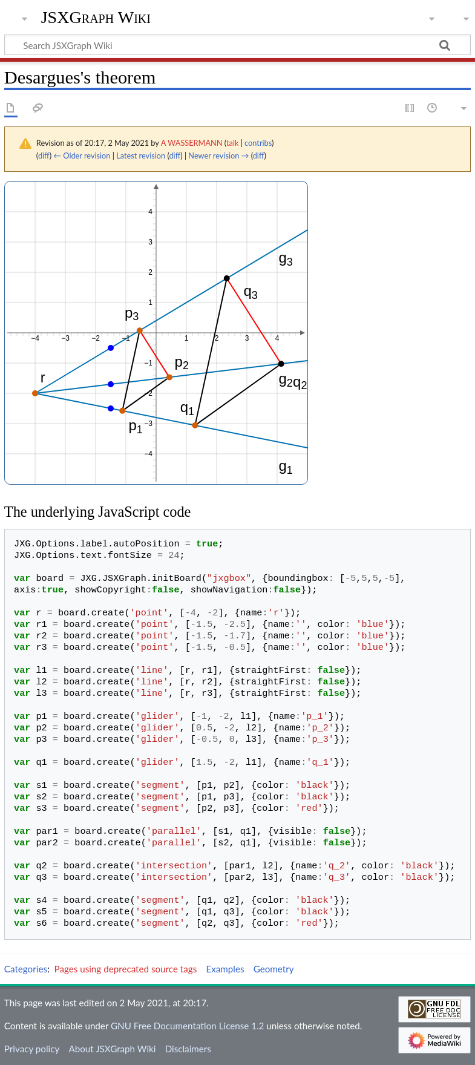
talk (232, 143)
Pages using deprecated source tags (125, 968)
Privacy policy (31, 1048)
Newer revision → (218, 155)
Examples (225, 968)
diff (44, 155)
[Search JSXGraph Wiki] (237, 44)
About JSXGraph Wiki (112, 1048)
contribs (258, 143)
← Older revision (81, 155)
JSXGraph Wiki (96, 17)
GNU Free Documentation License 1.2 (187, 1025)
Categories (25, 968)
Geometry (274, 968)
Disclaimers (188, 1048)
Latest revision (140, 155)
